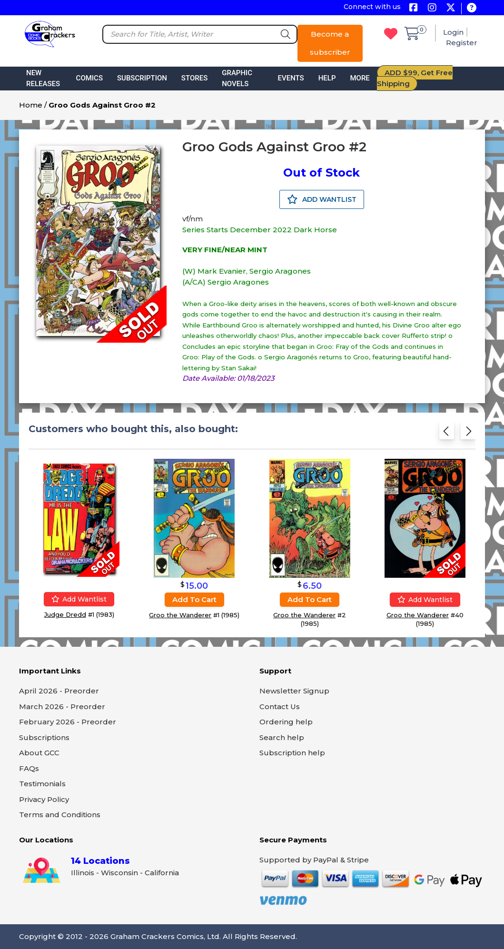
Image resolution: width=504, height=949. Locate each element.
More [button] (359, 78)
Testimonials (42, 783)
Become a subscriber (330, 43)
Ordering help (286, 721)
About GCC (39, 752)
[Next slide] (468, 432)
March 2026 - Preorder (62, 706)
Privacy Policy (44, 799)
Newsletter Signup (294, 690)
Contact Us (279, 706)
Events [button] (291, 78)
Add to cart (194, 599)
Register (461, 42)
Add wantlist (79, 598)
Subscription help (292, 752)
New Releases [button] (43, 78)
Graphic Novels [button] (237, 78)
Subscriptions (44, 737)
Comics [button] (89, 78)
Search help (281, 737)
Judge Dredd (65, 614)
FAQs (29, 768)
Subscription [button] (142, 78)
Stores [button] (194, 78)
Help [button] (327, 78)
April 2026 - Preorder (59, 690)
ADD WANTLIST (321, 199)
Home (30, 104)
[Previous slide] (446, 432)
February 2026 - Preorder (67, 721)
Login (453, 32)
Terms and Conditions (59, 814)
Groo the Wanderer (180, 615)
